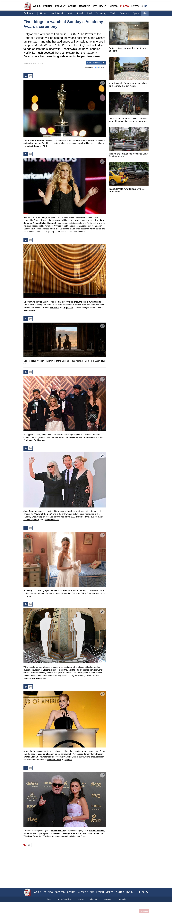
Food (89, 13)
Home (43, 13)
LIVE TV (135, 6)
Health (70, 13)
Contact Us (143, 911)
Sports (136, 13)
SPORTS (72, 6)
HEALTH (103, 6)
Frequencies (122, 899)
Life (145, 13)
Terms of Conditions (64, 899)
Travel (80, 13)
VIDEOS (113, 6)
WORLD (37, 6)
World (113, 13)
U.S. (29, 845)
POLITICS (47, 6)
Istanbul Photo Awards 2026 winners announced (126, 190)
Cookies (80, 899)
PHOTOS (124, 6)
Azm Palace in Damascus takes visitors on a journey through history (128, 84)
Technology (101, 13)
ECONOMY (60, 6)
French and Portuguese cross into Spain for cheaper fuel (128, 155)
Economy (124, 13)
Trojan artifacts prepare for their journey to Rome (128, 49)
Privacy (48, 899)
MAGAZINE (84, 6)
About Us (93, 899)
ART (95, 6)
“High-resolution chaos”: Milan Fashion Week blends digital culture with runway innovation (128, 120)
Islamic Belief (56, 13)
